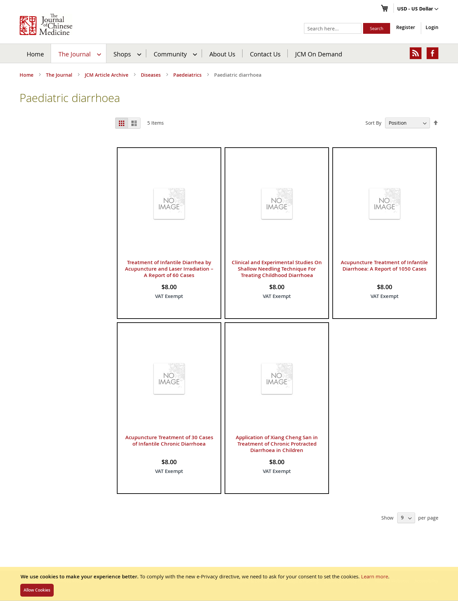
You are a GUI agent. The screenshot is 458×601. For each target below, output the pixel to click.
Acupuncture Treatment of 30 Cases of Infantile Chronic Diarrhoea (169, 440)
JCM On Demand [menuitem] (318, 53)
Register (405, 27)
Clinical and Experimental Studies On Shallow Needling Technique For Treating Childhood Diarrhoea (277, 269)
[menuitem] (79, 53)
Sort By (373, 123)
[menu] (229, 53)
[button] (417, 9)
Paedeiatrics (188, 75)
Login (432, 27)
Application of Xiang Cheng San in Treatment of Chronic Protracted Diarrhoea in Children (277, 444)
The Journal (60, 75)
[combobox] (332, 28)
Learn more (374, 576)
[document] (229, 584)
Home (35, 53)
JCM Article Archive (107, 75)
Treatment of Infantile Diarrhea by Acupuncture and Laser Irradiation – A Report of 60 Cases (169, 269)
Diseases (151, 75)
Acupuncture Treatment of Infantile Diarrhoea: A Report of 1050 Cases (384, 265)
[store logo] (46, 24)
